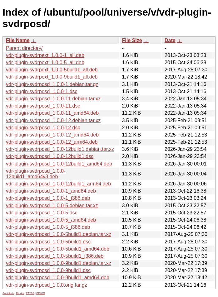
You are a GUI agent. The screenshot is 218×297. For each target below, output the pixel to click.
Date (170, 40)
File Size (132, 40)
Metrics (20, 293)
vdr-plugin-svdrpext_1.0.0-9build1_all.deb (52, 76)
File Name (18, 40)
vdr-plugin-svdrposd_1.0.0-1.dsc (41, 91)
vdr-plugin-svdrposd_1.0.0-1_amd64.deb (51, 191)
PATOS (30, 293)
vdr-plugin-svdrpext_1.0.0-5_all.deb (45, 62)
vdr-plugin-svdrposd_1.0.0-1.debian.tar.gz (52, 84)
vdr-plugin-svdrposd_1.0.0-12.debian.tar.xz (53, 120)
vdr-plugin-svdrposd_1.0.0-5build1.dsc (48, 241)
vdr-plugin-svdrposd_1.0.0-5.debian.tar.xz (52, 205)
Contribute (8, 293)
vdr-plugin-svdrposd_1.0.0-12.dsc (43, 127)
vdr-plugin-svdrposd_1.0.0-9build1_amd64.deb (57, 277)
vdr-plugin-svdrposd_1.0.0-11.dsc (43, 105)
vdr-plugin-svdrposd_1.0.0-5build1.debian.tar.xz (58, 234)
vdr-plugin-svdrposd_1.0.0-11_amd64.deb (52, 113)
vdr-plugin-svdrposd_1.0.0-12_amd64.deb (52, 134)
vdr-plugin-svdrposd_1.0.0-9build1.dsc (48, 270)
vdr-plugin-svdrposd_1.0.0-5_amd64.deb (51, 220)
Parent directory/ (24, 48)
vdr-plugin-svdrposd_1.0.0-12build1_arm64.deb (58, 183)
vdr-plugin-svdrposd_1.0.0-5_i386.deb (48, 227)
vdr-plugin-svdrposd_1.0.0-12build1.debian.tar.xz (60, 149)
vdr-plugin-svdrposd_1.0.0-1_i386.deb (48, 198)
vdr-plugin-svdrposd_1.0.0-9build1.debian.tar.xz (58, 263)
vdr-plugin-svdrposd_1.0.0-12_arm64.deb (52, 142)
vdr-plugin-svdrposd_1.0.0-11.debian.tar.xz (53, 98)
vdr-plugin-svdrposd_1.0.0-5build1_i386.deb (54, 256)
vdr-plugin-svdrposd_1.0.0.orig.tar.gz (46, 285)
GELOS (40, 293)
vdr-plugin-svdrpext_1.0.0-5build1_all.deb (52, 69)
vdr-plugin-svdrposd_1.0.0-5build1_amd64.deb (57, 248)
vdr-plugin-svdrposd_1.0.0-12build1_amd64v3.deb (35, 173)
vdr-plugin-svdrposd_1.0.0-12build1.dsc (49, 156)
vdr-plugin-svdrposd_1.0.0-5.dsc (41, 212)
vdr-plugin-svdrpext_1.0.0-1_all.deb (45, 55)
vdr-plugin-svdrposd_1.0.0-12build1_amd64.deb (59, 163)
